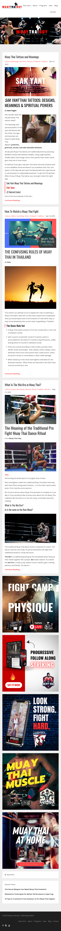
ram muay (20, 389)
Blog (56, 5)
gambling (20, 216)
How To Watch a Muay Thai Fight (23, 211)
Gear (51, 5)
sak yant (22, 61)
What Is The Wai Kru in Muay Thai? (24, 384)
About (35, 5)
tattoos (29, 61)
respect (28, 389)
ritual (34, 389)
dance (13, 389)
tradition (44, 61)
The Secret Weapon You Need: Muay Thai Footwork (25, 889)
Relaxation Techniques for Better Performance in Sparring (29, 894)
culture (7, 61)
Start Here (27, 5)
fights (13, 216)
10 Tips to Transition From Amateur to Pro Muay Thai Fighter (30, 899)
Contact (53, 12)
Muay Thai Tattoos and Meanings (23, 56)
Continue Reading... (13, 200)
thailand (36, 61)
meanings (15, 61)
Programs (43, 5)
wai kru (48, 389)
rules (27, 216)
